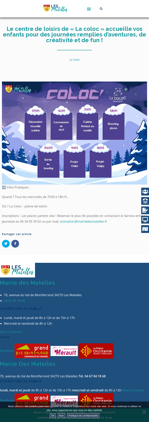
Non (61, 415)
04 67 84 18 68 (14, 301)
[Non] (144, 412)
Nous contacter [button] (11, 332)
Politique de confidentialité (83, 415)
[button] (89, 8)
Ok (52, 415)
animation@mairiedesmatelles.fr (83, 221)
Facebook (7, 350)
